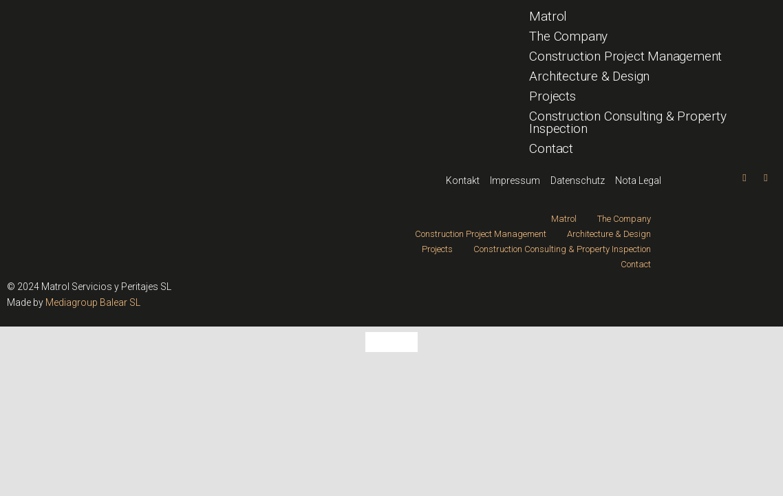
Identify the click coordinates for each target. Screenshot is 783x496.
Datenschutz (577, 180)
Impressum (515, 180)
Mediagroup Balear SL (92, 302)
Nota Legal (638, 180)
